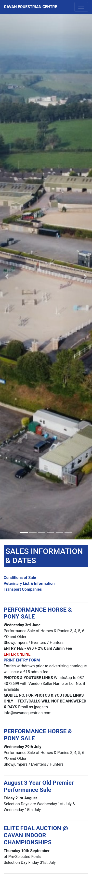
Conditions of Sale (20, 577)
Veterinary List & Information (29, 583)
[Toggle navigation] (81, 7)
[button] (7, 276)
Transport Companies (23, 589)
